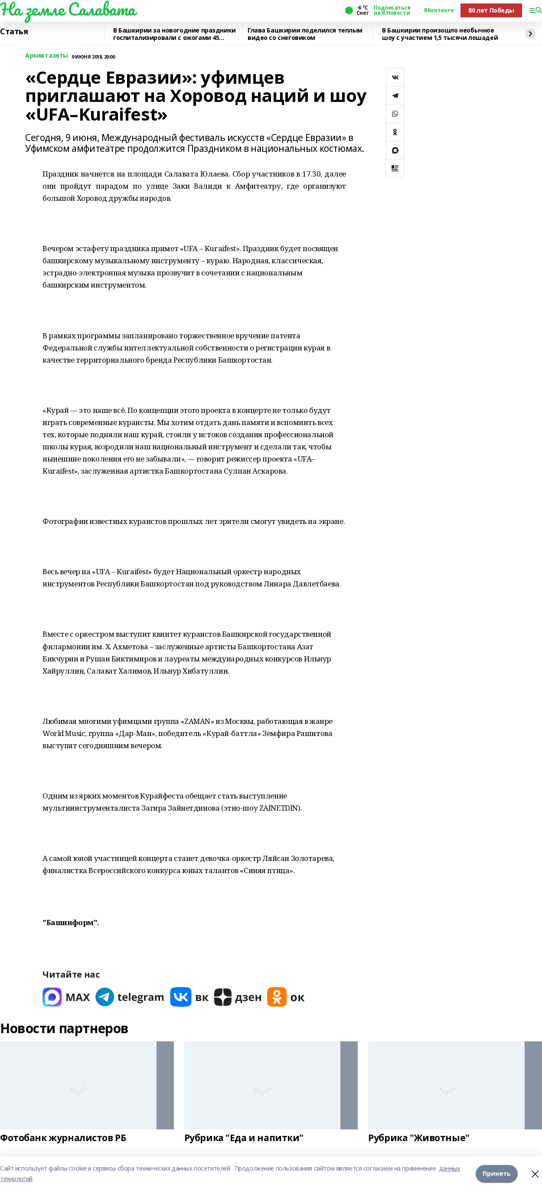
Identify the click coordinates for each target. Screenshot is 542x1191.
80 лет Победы (491, 10)
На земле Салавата (67, 9)
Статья (14, 31)
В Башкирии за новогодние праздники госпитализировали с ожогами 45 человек (174, 34)
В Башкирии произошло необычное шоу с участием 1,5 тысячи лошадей (440, 34)
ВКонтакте (439, 10)
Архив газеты (46, 55)
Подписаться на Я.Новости (392, 10)
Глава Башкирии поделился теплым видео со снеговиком (305, 34)
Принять (497, 1173)
